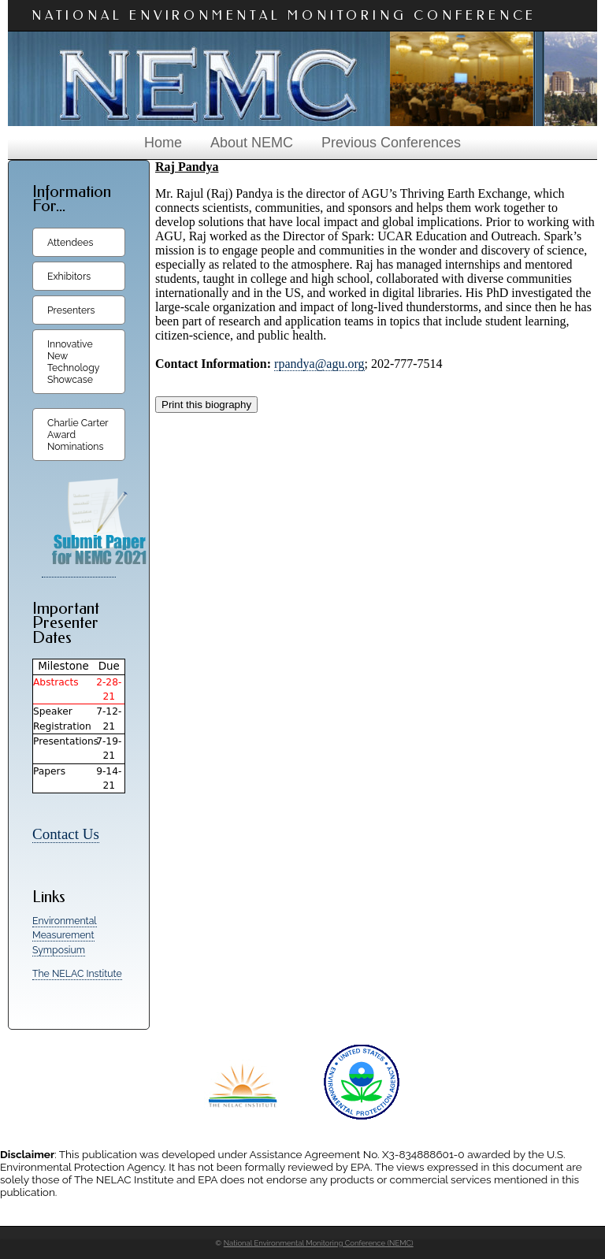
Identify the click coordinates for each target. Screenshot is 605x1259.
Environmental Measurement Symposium (64, 935)
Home (163, 142)
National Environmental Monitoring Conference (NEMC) (319, 1243)
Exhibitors (69, 276)
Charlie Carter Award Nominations (78, 434)
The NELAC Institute (77, 973)
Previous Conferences (391, 142)
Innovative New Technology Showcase (73, 361)
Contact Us (65, 834)
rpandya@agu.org (319, 363)
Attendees (70, 242)
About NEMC (251, 142)
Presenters (71, 310)
